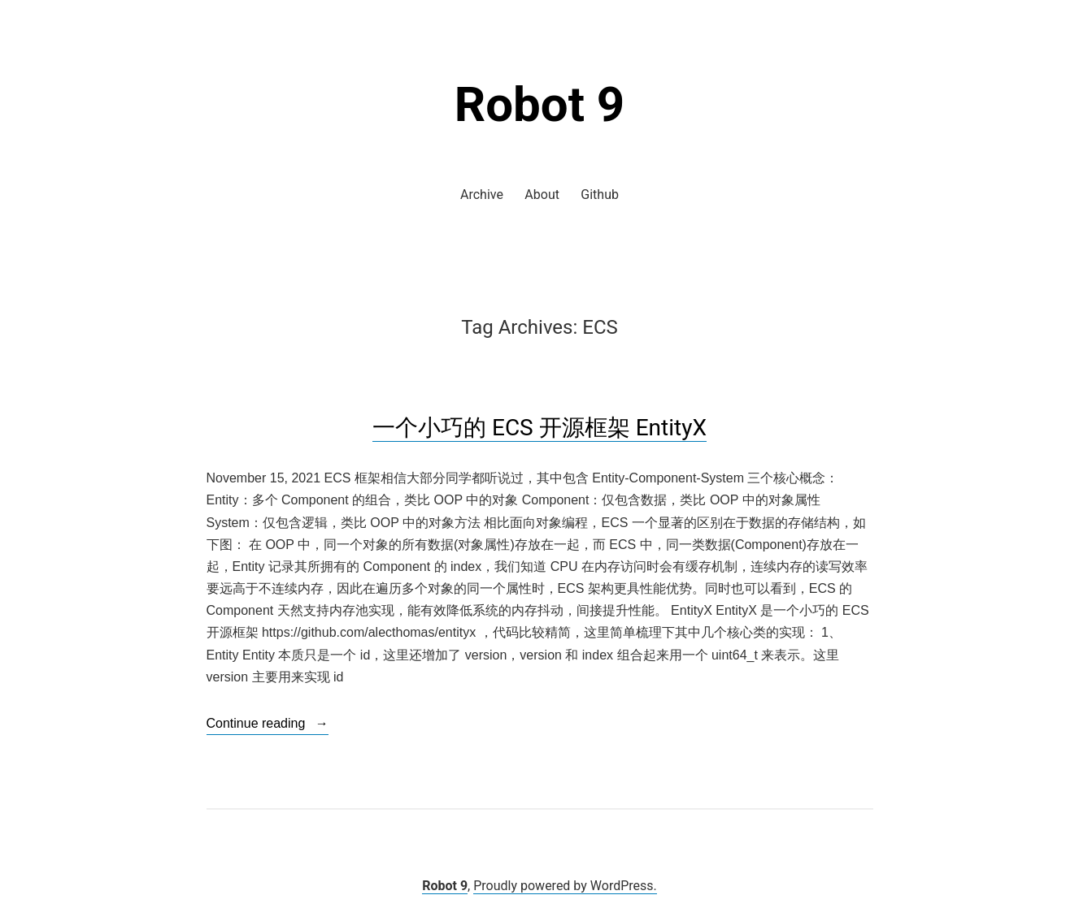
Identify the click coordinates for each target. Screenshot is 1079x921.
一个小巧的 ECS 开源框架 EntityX (539, 427)
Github (600, 194)
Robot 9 (540, 104)
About (541, 194)
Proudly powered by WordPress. (565, 885)
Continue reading (267, 723)
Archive (481, 194)
